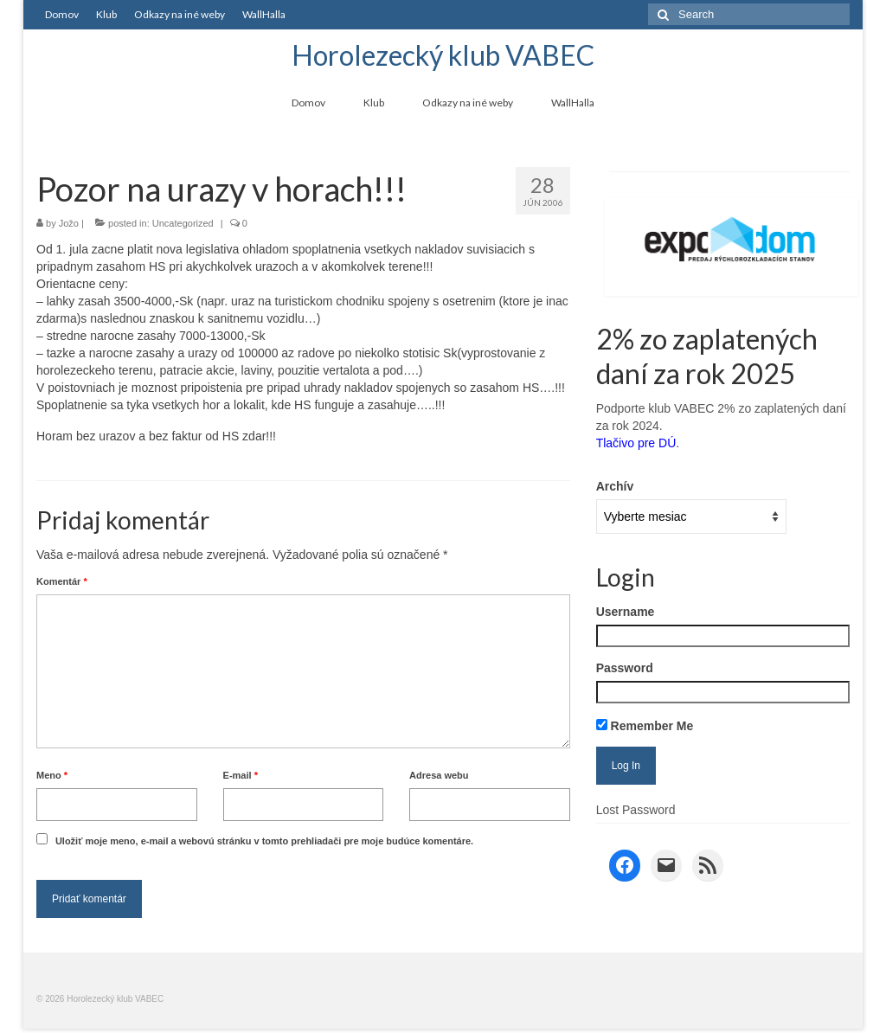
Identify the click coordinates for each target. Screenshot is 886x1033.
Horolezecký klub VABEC (443, 55)
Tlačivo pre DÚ (636, 443)
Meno (51, 775)
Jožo (69, 223)
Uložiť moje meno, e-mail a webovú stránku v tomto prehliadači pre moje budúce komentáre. (264, 841)
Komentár (61, 581)
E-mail (240, 775)
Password (624, 668)
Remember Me (645, 726)
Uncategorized (183, 223)
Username (625, 612)
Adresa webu (438, 775)
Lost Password (636, 810)
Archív (615, 486)
